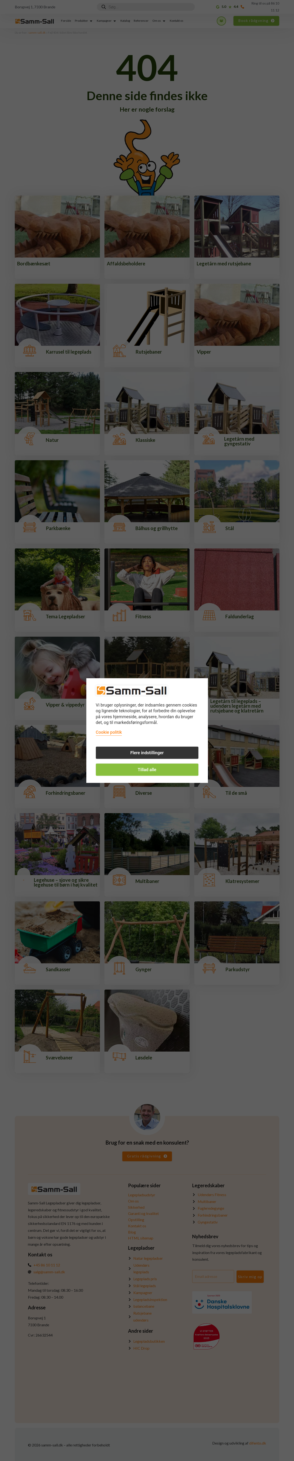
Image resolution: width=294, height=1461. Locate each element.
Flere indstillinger (147, 752)
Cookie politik (109, 732)
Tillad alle (147, 769)
